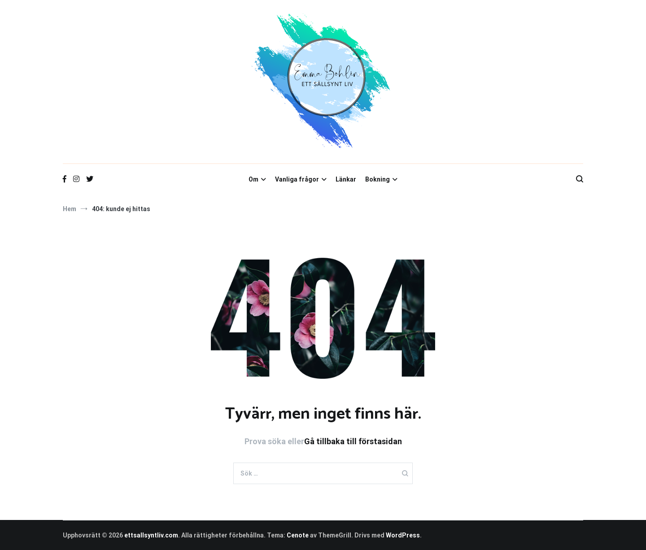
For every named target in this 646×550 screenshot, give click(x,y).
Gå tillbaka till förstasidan (353, 441)
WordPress (403, 535)
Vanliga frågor (297, 179)
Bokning (377, 179)
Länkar (346, 179)
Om (253, 179)
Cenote (298, 535)
